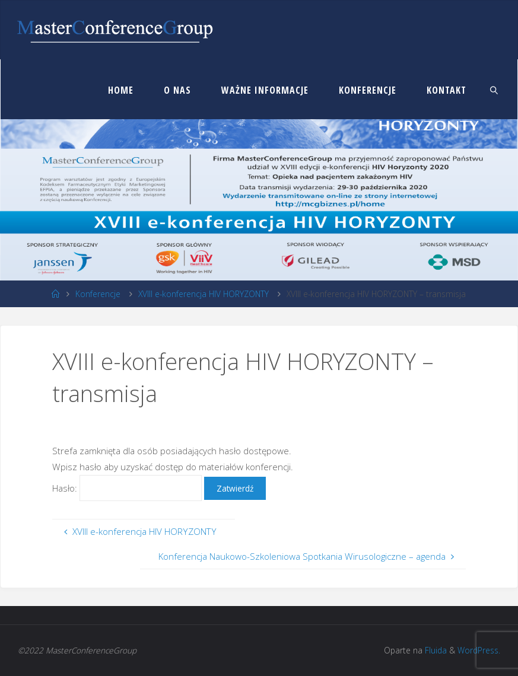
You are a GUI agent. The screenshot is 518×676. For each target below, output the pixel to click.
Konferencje (97, 293)
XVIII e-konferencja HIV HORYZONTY (203, 293)
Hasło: (128, 488)
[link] (494, 89)
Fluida (434, 650)
